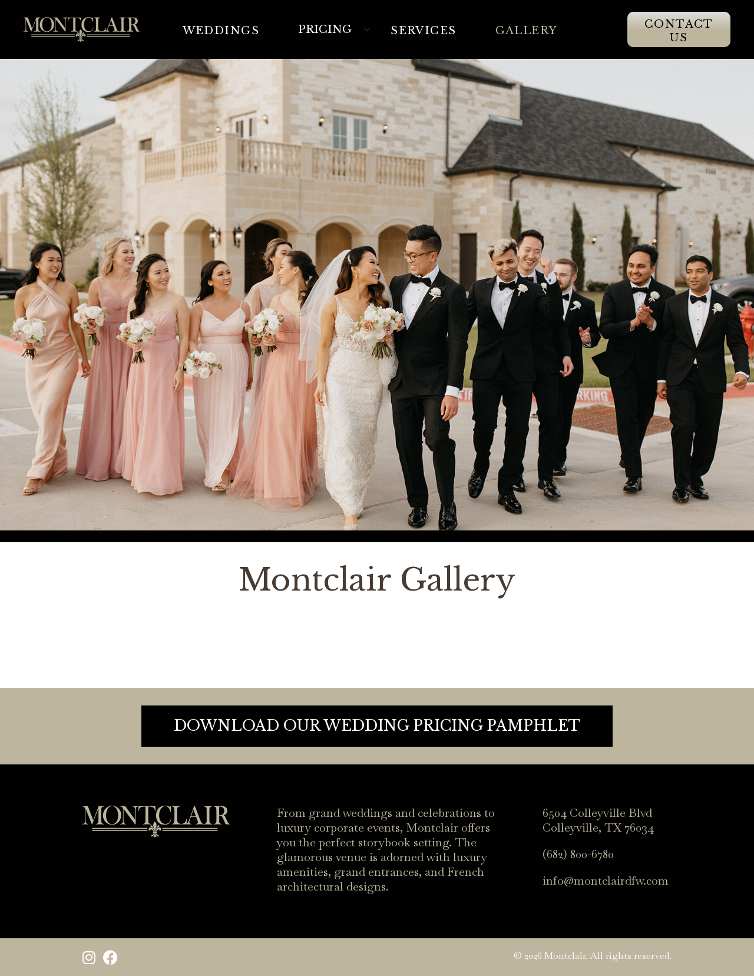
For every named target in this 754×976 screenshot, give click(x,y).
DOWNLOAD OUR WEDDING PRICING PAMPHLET (377, 726)
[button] (336, 29)
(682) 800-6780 (578, 854)
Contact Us (678, 31)
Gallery (526, 30)
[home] (82, 29)
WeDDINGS (221, 30)
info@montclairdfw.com (606, 880)
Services (424, 30)
